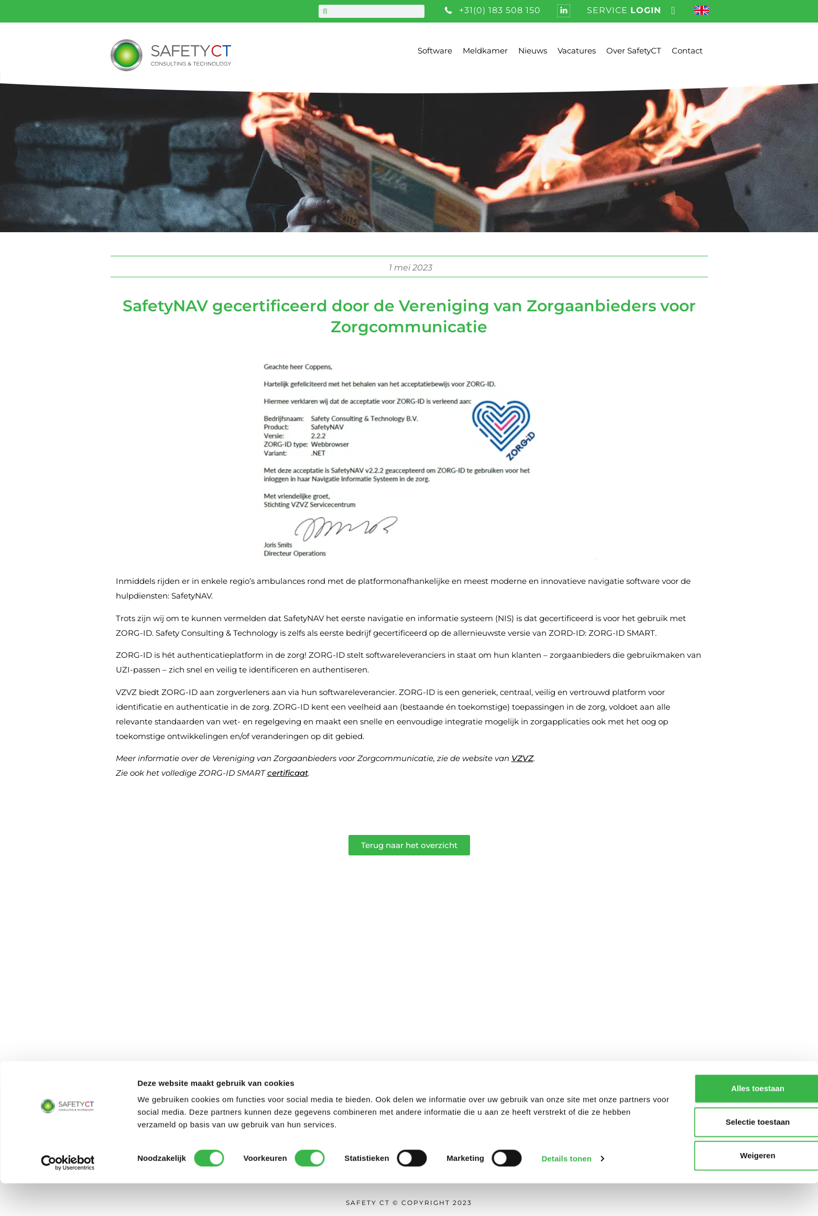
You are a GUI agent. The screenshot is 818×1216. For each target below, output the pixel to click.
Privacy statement (383, 1047)
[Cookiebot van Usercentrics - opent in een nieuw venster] (68, 1195)
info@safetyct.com (146, 1046)
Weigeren (703, 1188)
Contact (687, 51)
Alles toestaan (703, 1121)
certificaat (287, 773)
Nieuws (532, 51)
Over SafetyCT (633, 51)
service (624, 10)
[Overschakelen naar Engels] (703, 11)
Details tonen (566, 1191)
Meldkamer (485, 51)
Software (435, 51)
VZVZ (522, 758)
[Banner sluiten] (801, 1110)
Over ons (361, 982)
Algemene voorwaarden (398, 1031)
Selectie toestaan (704, 1154)
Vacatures (577, 51)
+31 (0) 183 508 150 (145, 1031)
